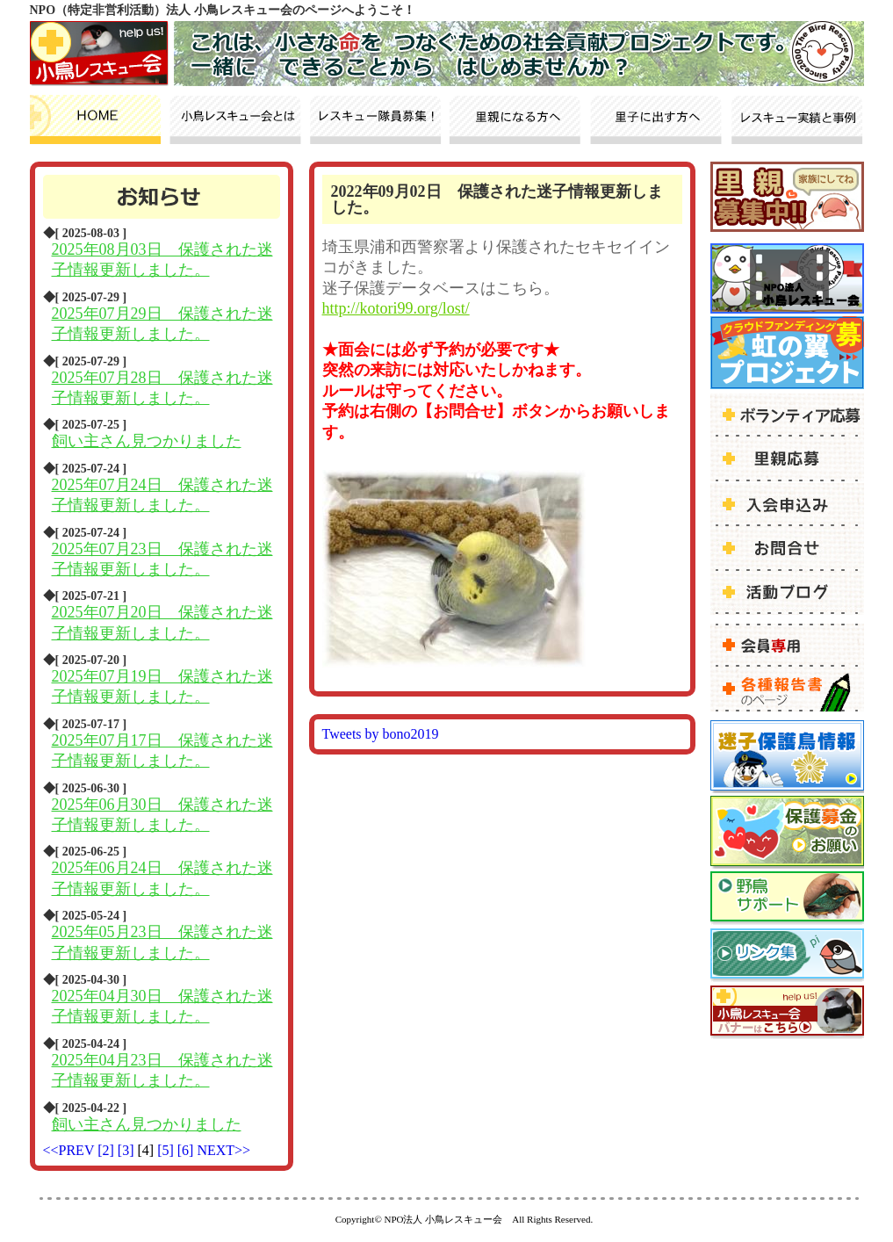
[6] (187, 1150)
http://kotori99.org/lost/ (396, 308)
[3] (128, 1150)
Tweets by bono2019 (380, 733)
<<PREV (69, 1150)
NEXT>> (223, 1150)
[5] (167, 1150)
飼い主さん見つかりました (146, 441)
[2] (107, 1150)
